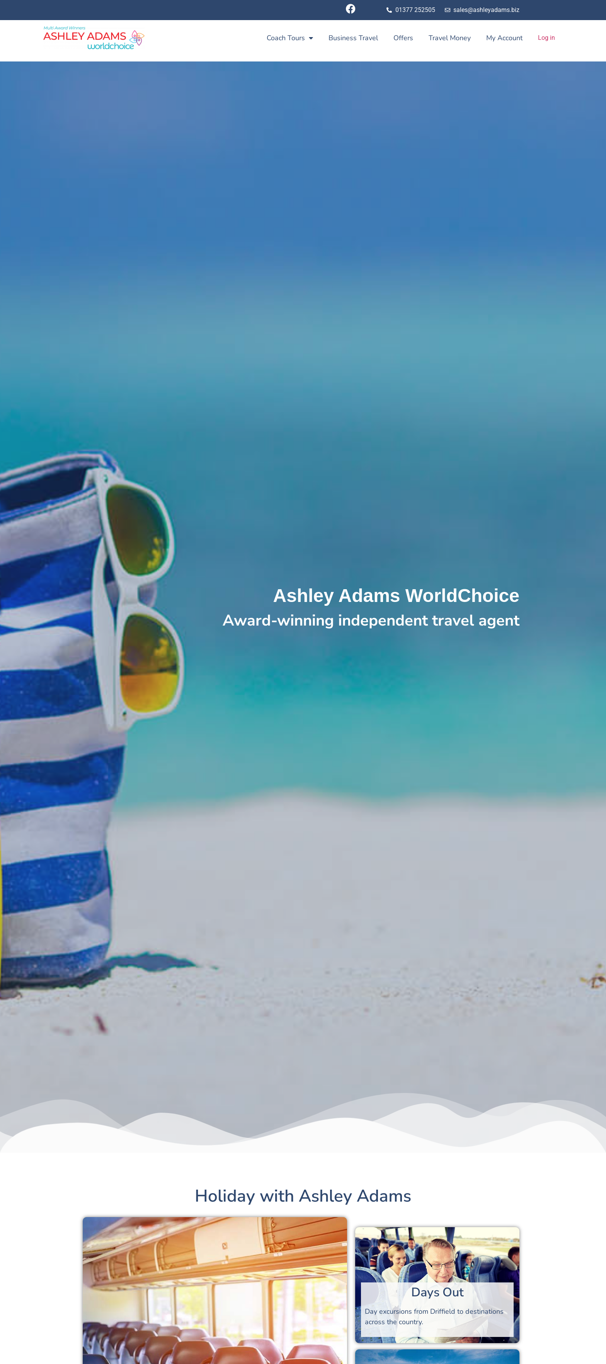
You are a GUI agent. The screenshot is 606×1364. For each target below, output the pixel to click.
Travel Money (450, 38)
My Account (504, 38)
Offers (403, 38)
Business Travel (353, 38)
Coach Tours (290, 38)
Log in (546, 37)
